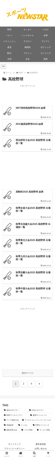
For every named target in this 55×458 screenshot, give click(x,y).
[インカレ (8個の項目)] (24, 425)
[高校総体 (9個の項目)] (9, 425)
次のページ (27, 373)
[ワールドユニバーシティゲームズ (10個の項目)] (37, 420)
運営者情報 (40, 444)
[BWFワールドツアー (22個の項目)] (15, 415)
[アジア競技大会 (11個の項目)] (11, 420)
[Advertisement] (27, 94)
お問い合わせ (40, 448)
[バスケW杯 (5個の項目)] (27, 430)
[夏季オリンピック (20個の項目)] (40, 415)
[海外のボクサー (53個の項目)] (15, 410)
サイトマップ (14, 444)
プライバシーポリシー (14, 448)
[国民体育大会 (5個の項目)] (11, 430)
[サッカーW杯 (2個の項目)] (44, 430)
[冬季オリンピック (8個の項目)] (42, 425)
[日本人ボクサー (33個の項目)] (40, 410)
